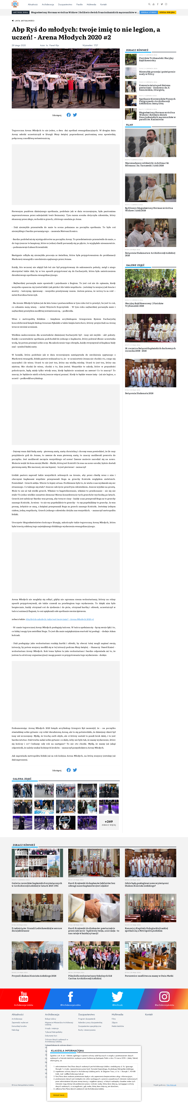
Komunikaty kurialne (19, 1026)
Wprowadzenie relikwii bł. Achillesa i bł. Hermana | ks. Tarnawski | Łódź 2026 (147, 164)
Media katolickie (118, 1026)
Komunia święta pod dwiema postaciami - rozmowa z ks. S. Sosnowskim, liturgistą (154, 87)
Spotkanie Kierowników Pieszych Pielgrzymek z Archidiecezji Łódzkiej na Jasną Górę (157, 101)
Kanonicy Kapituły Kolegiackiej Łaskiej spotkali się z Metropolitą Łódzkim (146, 929)
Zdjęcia (114, 1022)
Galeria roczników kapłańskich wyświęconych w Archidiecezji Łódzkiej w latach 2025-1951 (37, 884)
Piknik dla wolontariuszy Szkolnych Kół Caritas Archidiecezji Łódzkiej (90, 977)
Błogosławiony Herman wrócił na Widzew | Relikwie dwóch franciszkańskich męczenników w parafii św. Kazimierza (85, 12)
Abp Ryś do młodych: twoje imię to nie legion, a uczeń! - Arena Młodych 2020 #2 (86, 32)
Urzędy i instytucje (51, 1028)
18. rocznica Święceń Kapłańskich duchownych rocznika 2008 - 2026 (150, 349)
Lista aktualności (24, 21)
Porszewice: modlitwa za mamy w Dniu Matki (149, 975)
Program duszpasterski (86, 1019)
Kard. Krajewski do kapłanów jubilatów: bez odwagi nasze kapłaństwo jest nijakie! (91, 884)
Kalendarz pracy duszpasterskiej (90, 1022)
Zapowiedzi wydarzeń (20, 1022)
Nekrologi (15, 1030)
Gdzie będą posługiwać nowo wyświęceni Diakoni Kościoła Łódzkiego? (147, 884)
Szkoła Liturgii (148, 12)
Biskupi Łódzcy (50, 1019)
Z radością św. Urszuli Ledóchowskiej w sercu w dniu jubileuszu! (37, 929)
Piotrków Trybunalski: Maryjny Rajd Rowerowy (156, 59)
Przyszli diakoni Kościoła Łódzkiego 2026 (34, 975)
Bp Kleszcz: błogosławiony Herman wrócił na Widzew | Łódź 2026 (149, 209)
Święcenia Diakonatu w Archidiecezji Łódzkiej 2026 (150, 254)
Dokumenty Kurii (51, 1035)
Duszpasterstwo (65, 4)
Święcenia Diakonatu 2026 (139, 393)
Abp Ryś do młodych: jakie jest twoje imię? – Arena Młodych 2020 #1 (60, 619)
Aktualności (33, 4)
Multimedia (91, 4)
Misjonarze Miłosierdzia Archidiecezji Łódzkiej (59, 1023)
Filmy (114, 1019)
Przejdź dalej (58, 1095)
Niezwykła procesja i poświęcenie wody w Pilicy (157, 73)
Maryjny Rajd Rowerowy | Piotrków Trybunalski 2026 (144, 304)
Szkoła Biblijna (167, 12)
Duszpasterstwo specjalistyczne (89, 1026)
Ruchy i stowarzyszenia (86, 1030)
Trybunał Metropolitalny (53, 1032)
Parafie (79, 4)
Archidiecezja (48, 4)
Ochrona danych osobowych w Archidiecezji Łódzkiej (56, 1040)
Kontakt (103, 4)
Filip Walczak (171, 1085)
